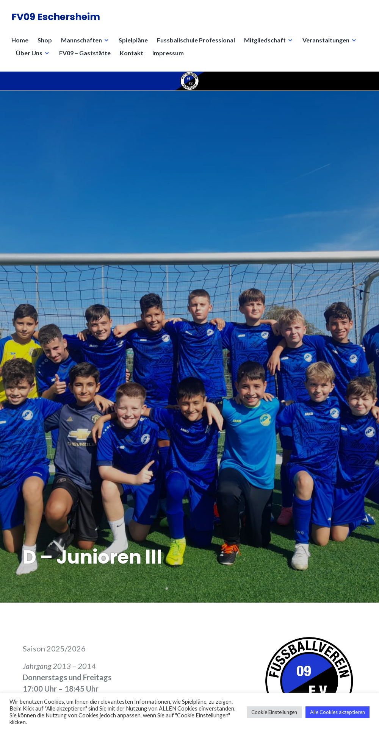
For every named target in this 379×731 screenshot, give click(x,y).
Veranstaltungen (325, 40)
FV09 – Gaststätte (85, 52)
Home (19, 40)
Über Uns (29, 52)
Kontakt (131, 52)
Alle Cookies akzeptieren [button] (337, 712)
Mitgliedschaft (265, 40)
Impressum (168, 52)
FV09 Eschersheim (55, 16)
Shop (45, 40)
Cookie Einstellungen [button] (274, 712)
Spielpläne (133, 40)
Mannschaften (81, 40)
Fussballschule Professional (196, 40)
